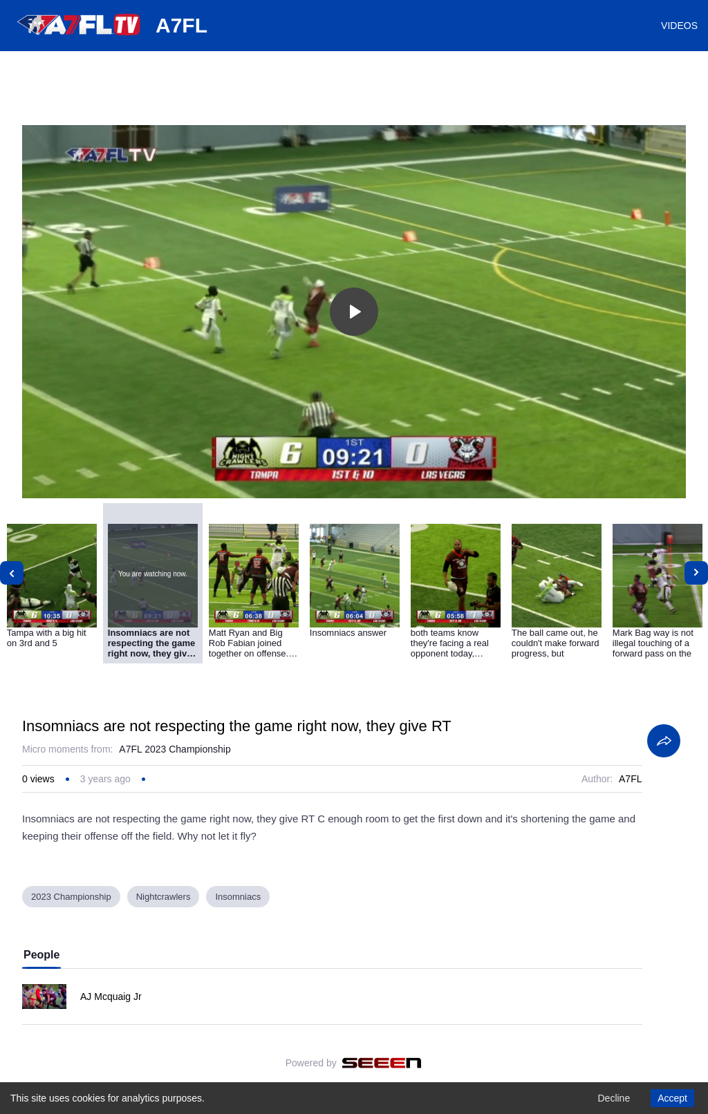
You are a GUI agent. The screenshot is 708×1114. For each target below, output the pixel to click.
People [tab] (41, 955)
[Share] (663, 740)
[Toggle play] (354, 311)
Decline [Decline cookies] (613, 1098)
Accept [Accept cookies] (672, 1098)
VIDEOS (679, 25)
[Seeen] (382, 1063)
